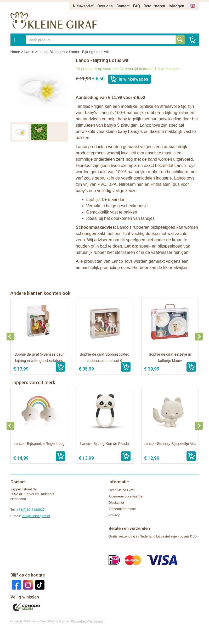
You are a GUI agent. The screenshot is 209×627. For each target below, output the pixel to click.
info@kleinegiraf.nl (36, 516)
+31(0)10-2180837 (30, 510)
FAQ (136, 6)
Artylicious (96, 621)
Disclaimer (117, 503)
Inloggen (176, 6)
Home (15, 52)
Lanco (29, 52)
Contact (122, 6)
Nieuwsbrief (83, 6)
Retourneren (154, 6)
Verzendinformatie (122, 509)
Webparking (79, 621)
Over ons (105, 6)
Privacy (114, 515)
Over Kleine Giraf (122, 490)
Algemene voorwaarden (126, 496)
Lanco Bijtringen (51, 52)
